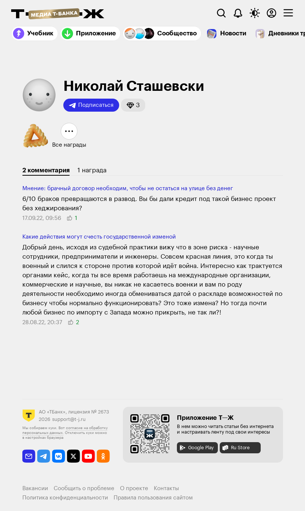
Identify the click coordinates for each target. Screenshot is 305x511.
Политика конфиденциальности (65, 498)
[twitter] (73, 456)
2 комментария (46, 170)
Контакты (166, 488)
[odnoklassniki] (103, 456)
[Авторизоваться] (271, 13)
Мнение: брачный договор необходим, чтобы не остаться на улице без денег (127, 188)
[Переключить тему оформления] (254, 13)
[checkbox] (288, 13)
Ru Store (236, 447)
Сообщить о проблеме (84, 488)
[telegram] (43, 456)
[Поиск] (221, 13)
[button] (133, 105)
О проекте (134, 488)
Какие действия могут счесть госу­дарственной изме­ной (99, 237)
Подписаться (91, 105)
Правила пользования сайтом (153, 498)
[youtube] (88, 456)
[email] (28, 456)
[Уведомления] (238, 13)
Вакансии (35, 488)
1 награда (92, 170)
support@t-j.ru (69, 419)
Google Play (196, 447)
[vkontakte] (58, 456)
